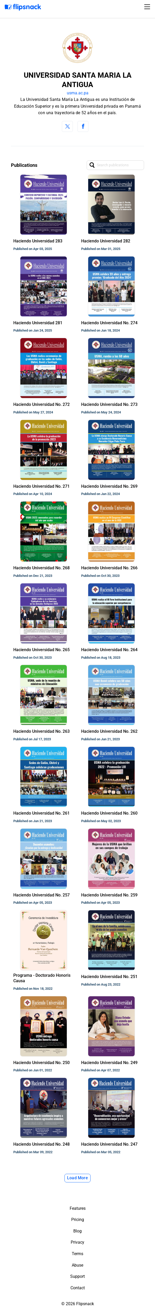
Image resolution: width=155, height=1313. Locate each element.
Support (77, 1276)
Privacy (77, 1242)
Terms (77, 1253)
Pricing (77, 1219)
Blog (77, 1231)
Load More (77, 1177)
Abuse (77, 1265)
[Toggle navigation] (148, 7)
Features (78, 1208)
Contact (77, 1287)
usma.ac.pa (77, 92)
